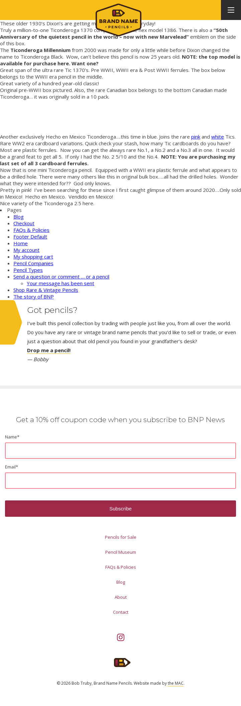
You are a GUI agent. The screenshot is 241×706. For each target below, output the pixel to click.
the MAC (176, 683)
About (121, 597)
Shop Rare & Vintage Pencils (45, 290)
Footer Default (30, 236)
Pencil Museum (120, 552)
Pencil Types (28, 270)
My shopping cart (33, 256)
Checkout (23, 223)
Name (12, 437)
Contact (120, 612)
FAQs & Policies (31, 230)
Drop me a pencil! (49, 350)
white (217, 136)
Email (11, 467)
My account (26, 250)
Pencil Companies (33, 263)
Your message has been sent (60, 283)
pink (195, 136)
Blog (18, 216)
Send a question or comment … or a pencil (61, 276)
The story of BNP (33, 296)
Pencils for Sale (120, 537)
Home (20, 243)
